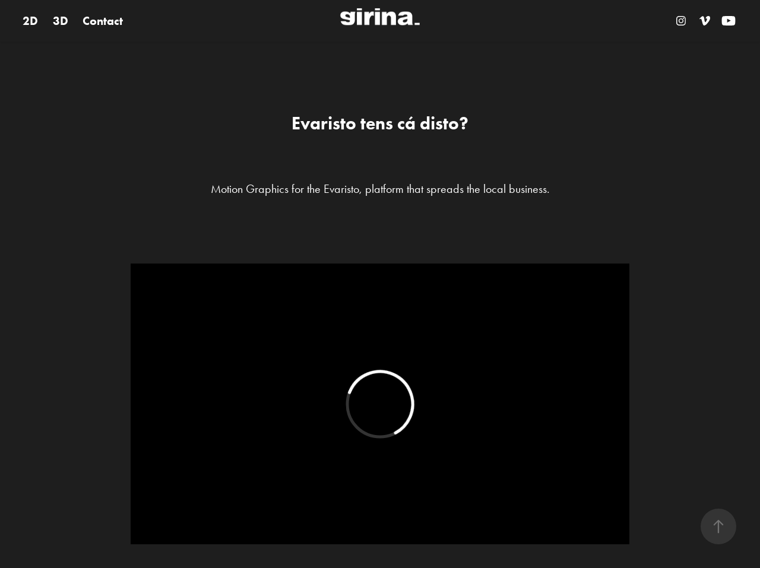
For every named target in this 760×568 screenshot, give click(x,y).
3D (60, 21)
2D (30, 21)
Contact (103, 21)
